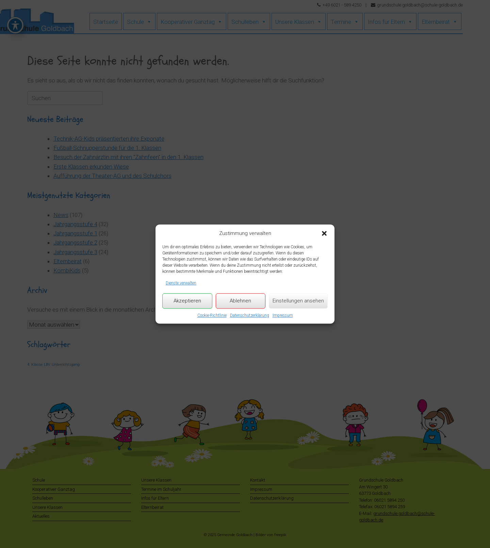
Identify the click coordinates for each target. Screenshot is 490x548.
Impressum (283, 315)
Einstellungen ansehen (298, 301)
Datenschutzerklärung (249, 315)
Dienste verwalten (181, 283)
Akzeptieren (187, 301)
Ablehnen (240, 301)
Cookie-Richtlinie (212, 315)
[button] (324, 233)
